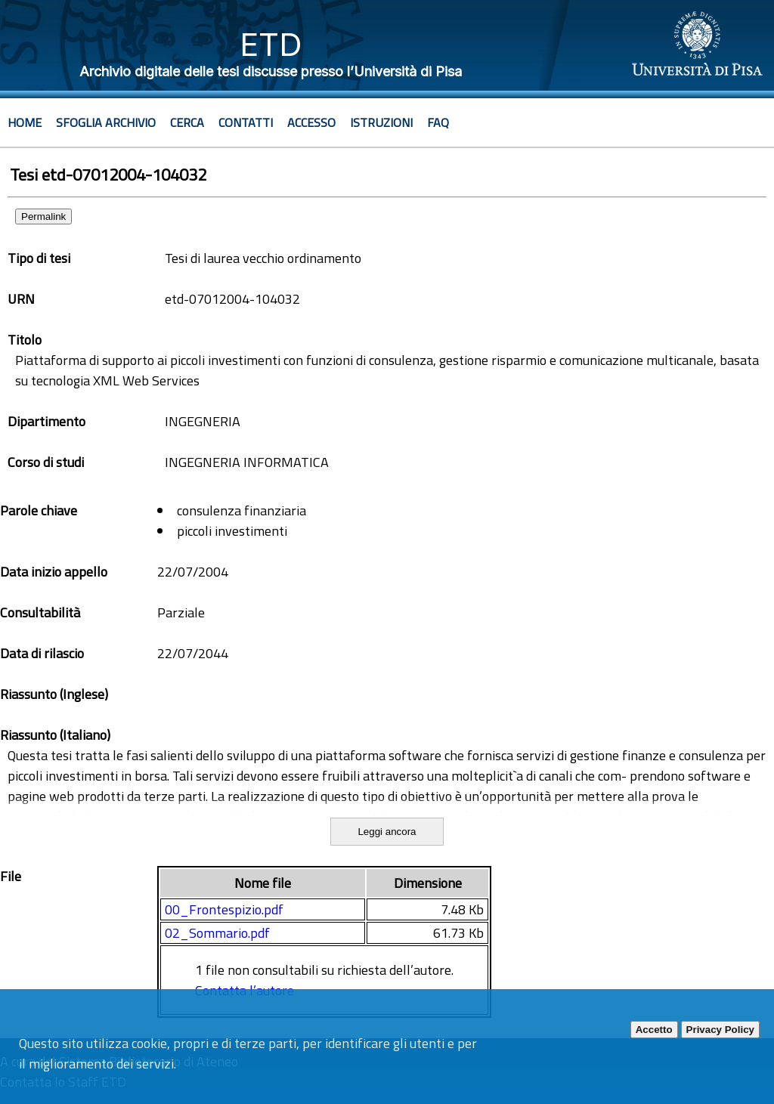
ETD (271, 44)
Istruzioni (381, 122)
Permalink (43, 216)
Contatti (245, 122)
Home (25, 122)
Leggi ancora (387, 831)
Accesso (311, 122)
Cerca (187, 122)
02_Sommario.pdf (217, 933)
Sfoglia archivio (106, 122)
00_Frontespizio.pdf (224, 909)
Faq (438, 122)
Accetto (654, 1029)
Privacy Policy (720, 1029)
